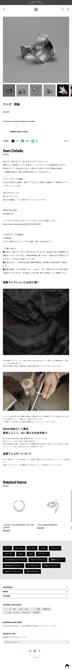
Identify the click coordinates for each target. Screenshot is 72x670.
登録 (67, 643)
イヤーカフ (19, 550)
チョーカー (9, 555)
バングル (32, 550)
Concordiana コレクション (15, 561)
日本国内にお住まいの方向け (19, 133)
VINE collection (32, 573)
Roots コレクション (38, 561)
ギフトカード (42, 555)
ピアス (43, 550)
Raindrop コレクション (13, 567)
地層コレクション (57, 561)
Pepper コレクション (13, 573)
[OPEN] (63, 9)
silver (21, 555)
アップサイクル (33, 567)
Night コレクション (51, 567)
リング (7, 550)
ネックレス (55, 550)
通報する (66, 142)
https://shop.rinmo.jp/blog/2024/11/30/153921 (22, 226)
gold (31, 555)
